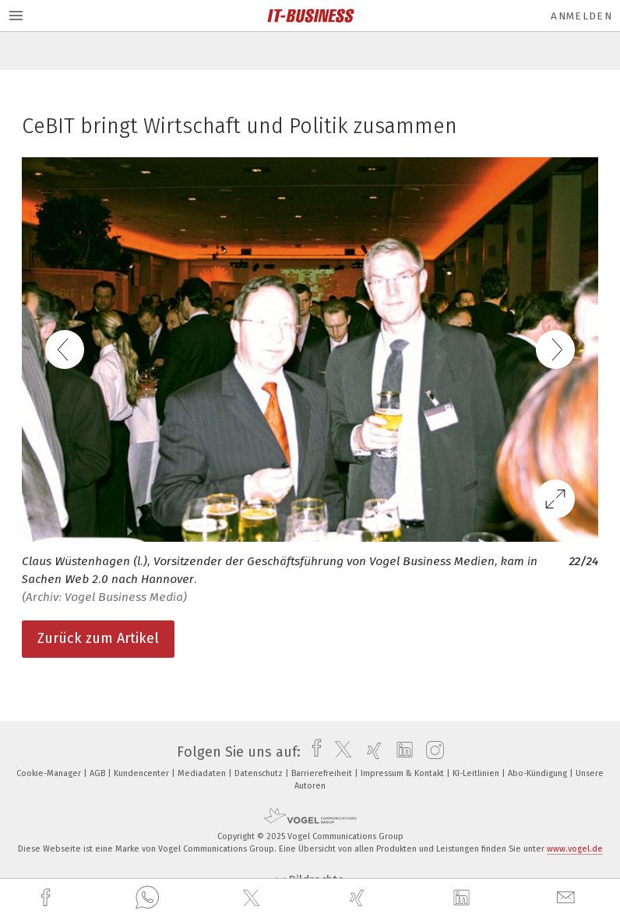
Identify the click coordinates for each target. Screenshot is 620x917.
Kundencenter (142, 773)
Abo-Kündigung (538, 773)
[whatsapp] (147, 898)
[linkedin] (463, 898)
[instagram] (431, 752)
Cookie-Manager (49, 773)
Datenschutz (259, 773)
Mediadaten (203, 773)
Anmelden (581, 16)
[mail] (568, 898)
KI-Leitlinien (477, 773)
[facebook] (47, 898)
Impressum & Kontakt (403, 773)
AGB (98, 773)
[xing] (359, 898)
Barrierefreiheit (322, 773)
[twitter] (253, 898)
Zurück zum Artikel (98, 638)
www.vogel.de (575, 849)
